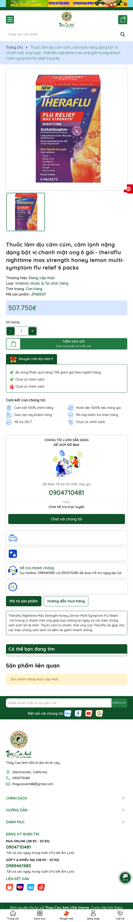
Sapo (118, 907)
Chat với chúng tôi (66, 519)
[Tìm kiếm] (122, 34)
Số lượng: (13, 322)
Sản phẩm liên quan (33, 665)
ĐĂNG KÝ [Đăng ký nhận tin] (119, 703)
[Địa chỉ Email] (66, 702)
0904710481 (66, 492)
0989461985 (18, 866)
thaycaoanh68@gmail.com (32, 784)
